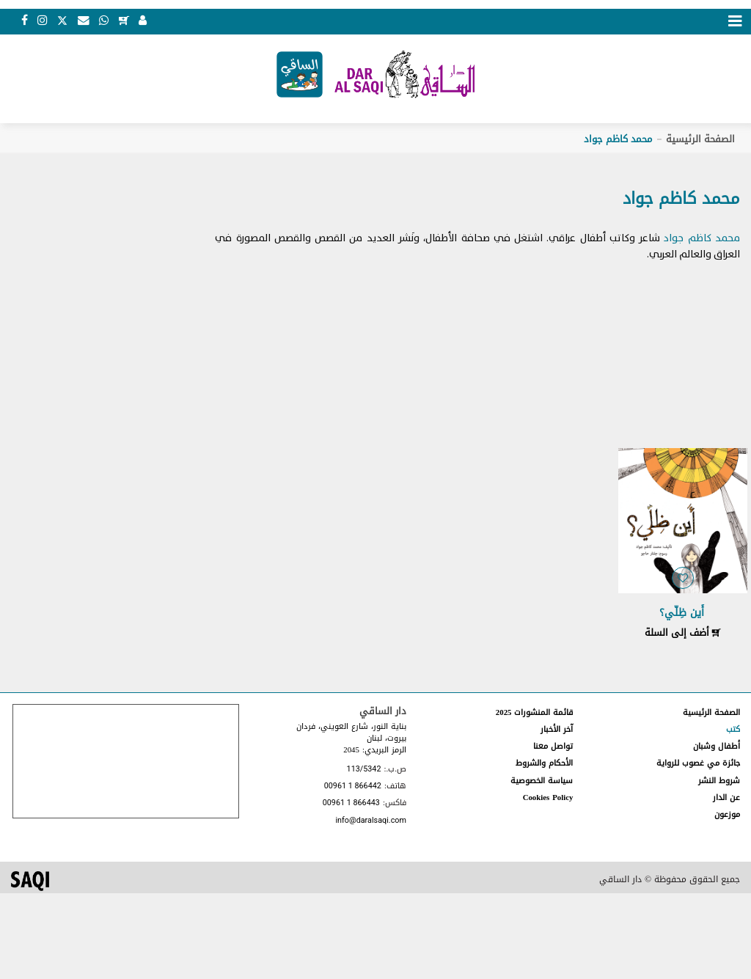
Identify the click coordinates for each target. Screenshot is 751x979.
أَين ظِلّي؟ (681, 613)
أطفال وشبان (716, 746)
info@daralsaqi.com (370, 821)
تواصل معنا (553, 746)
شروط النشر (719, 780)
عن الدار (726, 797)
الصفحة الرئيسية (700, 139)
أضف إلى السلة (683, 632)
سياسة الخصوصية (541, 780)
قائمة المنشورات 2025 (535, 712)
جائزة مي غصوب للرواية (698, 763)
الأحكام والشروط (544, 763)
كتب (733, 729)
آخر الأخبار (557, 729)
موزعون (727, 814)
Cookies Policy (548, 797)
